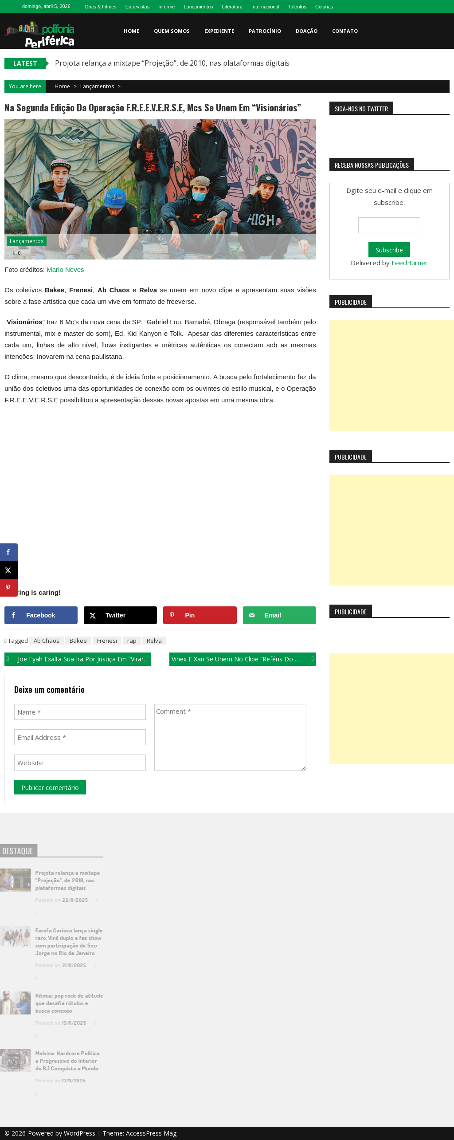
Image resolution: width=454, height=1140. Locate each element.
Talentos (297, 6)
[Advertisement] (391, 375)
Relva (154, 641)
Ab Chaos (46, 641)
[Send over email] (279, 615)
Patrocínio (265, 31)
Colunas (324, 6)
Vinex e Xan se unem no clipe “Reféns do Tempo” (244, 659)
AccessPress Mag (151, 1133)
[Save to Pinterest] (199, 615)
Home (131, 31)
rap (132, 641)
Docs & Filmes (101, 6)
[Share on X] (120, 615)
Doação (306, 31)
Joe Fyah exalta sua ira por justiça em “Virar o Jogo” (84, 659)
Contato (345, 31)
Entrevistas (137, 6)
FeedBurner (409, 262)
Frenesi (107, 641)
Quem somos (172, 31)
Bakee (78, 641)
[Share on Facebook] (41, 615)
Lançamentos (198, 6)
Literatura (232, 6)
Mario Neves (65, 269)
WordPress (80, 1133)
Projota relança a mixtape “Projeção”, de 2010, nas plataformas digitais (172, 63)
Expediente (219, 31)
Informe (166, 6)
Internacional (265, 6)
